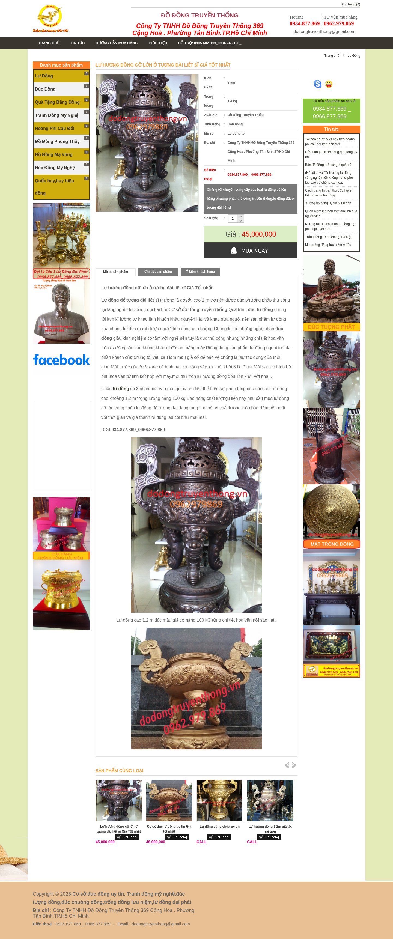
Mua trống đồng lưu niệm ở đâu (328, 245)
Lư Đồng (353, 56)
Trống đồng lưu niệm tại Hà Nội (328, 237)
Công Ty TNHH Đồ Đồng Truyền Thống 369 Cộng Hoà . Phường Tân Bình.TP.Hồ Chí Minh (199, 29)
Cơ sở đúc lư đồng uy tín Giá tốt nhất (169, 829)
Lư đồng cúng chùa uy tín (220, 826)
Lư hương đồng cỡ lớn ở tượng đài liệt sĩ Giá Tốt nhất (119, 829)
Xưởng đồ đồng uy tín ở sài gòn (328, 203)
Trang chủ (331, 56)
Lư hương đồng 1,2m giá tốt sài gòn (270, 829)
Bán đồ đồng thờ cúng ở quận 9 (328, 165)
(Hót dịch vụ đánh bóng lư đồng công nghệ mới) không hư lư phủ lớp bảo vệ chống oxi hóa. (329, 177)
